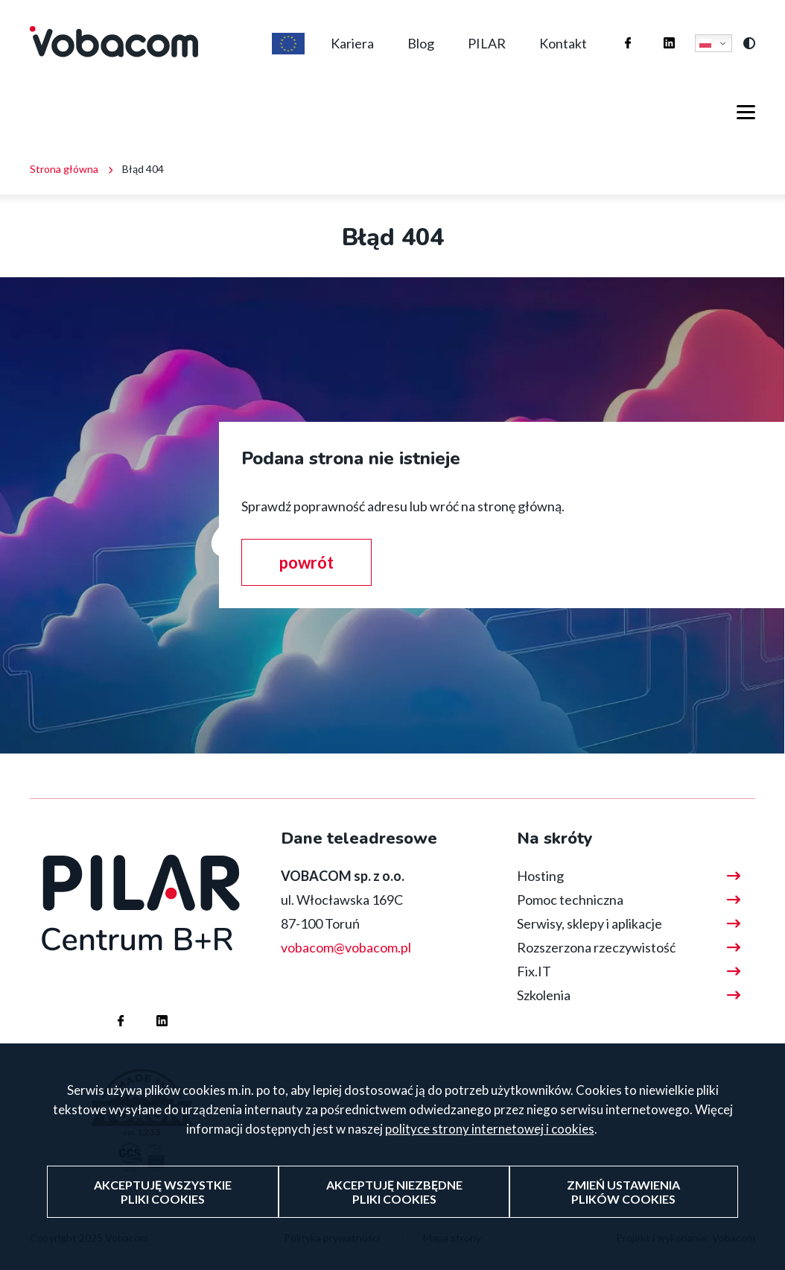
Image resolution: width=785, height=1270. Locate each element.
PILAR (487, 43)
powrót (306, 562)
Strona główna (64, 169)
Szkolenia (544, 995)
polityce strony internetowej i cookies (489, 1149)
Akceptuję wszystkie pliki (163, 1211)
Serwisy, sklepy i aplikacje (589, 923)
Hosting (540, 876)
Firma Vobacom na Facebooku (613, 28)
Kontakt (563, 43)
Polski (705, 43)
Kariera (352, 43)
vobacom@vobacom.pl (346, 947)
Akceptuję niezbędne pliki (394, 1211)
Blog (420, 43)
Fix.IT (534, 971)
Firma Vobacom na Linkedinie (654, 28)
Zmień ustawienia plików (623, 1211)
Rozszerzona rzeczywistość (596, 947)
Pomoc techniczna (570, 899)
